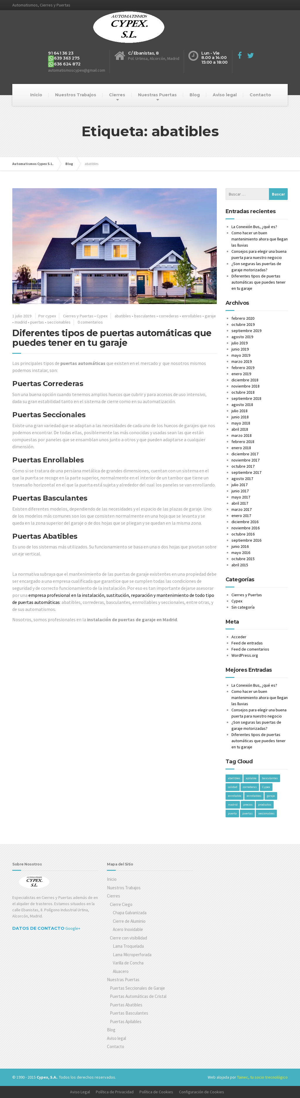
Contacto (260, 94)
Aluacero (121, 971)
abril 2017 (239, 503)
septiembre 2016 (246, 540)
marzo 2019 (241, 361)
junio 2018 (240, 417)
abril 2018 (239, 429)
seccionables (59, 322)
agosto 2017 (242, 478)
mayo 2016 (240, 552)
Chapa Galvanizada (129, 912)
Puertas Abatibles (126, 1005)
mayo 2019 (240, 355)
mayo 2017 (240, 497)
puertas (37, 322)
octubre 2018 (243, 392)
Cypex (102, 316)
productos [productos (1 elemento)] (264, 804)
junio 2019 (240, 349)
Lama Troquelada (128, 946)
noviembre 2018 (245, 386)
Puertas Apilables (126, 1021)
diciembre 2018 (244, 380)
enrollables (192, 316)
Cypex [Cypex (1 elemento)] (266, 787)
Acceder (238, 636)
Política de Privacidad (115, 1091)
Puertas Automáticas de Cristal (138, 996)
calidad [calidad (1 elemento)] (232, 787)
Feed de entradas (247, 643)
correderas (169, 316)
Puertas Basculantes (129, 1013)
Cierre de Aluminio (129, 921)
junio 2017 (240, 491)
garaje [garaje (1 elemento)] (271, 796)
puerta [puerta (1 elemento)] (232, 813)
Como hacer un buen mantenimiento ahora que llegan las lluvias (259, 239)
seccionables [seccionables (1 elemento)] (266, 813)
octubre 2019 (243, 324)
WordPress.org (244, 655)
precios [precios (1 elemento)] (248, 804)
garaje (210, 316)
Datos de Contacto (38, 928)
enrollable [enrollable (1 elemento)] (234, 796)
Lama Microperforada (132, 954)
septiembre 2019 (246, 330)
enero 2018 (241, 447)
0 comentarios (90, 322)
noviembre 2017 (245, 460)
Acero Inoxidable (128, 929)
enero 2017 (241, 515)
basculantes (145, 316)
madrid (21, 322)
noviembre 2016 (245, 528)
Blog (195, 94)
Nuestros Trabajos (75, 94)
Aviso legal (225, 94)
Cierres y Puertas (78, 316)
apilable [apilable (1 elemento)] (251, 778)
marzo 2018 (241, 435)
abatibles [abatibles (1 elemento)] (234, 778)
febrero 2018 (242, 441)
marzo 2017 (241, 509)
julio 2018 (239, 410)
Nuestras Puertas (157, 94)
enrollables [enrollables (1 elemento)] (254, 796)
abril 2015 (239, 564)
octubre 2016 (243, 534)
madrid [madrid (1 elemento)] (233, 804)
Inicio (36, 94)
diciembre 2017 (244, 454)
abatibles (123, 316)
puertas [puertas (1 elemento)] (247, 813)
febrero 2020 (242, 318)
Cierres (117, 94)
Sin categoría (243, 607)
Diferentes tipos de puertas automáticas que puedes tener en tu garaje (112, 338)
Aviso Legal (80, 1091)
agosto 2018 (242, 404)
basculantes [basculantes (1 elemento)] (270, 778)
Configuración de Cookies (201, 1091)
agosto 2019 (242, 336)
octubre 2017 (243, 466)
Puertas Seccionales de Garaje (137, 988)
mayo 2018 (240, 423)
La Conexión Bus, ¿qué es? (254, 226)
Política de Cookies (156, 1091)
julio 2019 (239, 343)
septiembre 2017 (246, 472)
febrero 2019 (242, 367)
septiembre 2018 (246, 398)
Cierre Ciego (121, 904)
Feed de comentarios (250, 649)
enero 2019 (241, 373)
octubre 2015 (243, 558)
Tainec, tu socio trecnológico (262, 1077)
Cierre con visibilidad (128, 938)
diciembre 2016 (244, 521)
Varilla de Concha (128, 963)
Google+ (72, 928)
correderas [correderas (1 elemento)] (250, 787)
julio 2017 (239, 484)
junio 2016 (240, 546)
